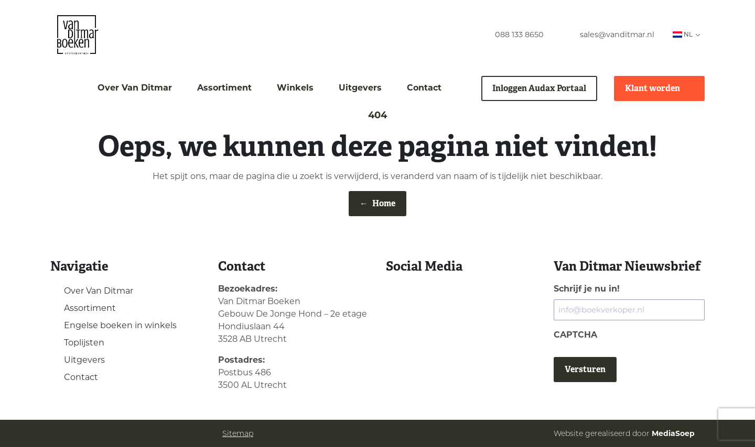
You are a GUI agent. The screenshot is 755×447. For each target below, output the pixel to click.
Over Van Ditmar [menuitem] (135, 88)
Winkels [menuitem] (295, 88)
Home (377, 203)
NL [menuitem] (683, 34)
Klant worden (659, 88)
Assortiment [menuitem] (224, 88)
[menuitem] (509, 35)
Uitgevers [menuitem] (360, 88)
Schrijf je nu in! (587, 289)
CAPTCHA (575, 335)
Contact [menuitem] (424, 88)
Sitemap (237, 433)
